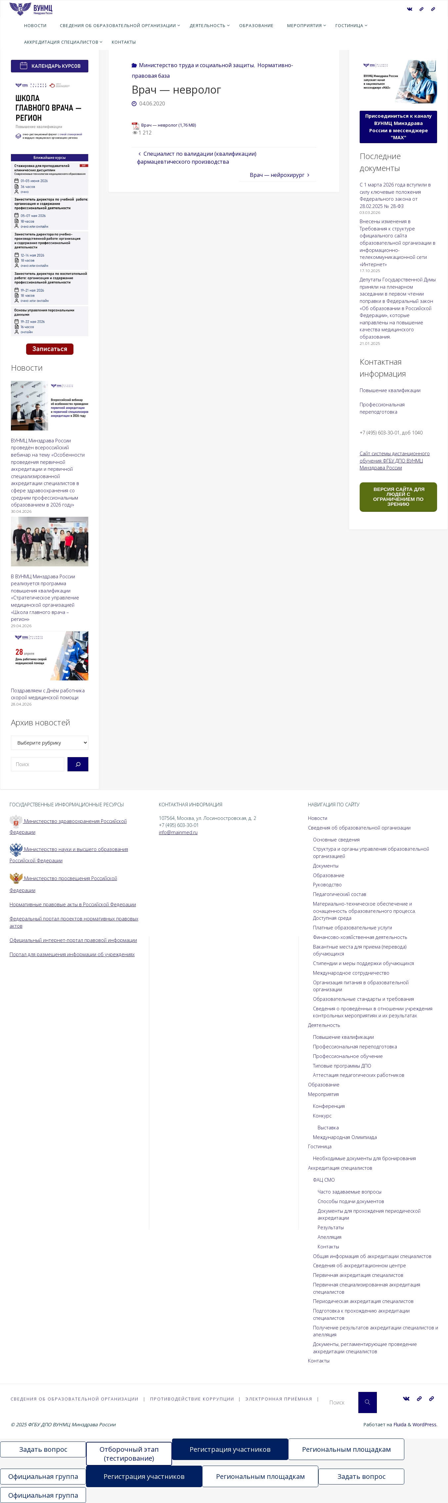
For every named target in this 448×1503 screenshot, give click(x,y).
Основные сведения (336, 839)
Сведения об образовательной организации (359, 828)
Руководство (327, 884)
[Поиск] (77, 764)
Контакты (328, 1246)
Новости (317, 818)
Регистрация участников (230, 1449)
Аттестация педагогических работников (358, 1075)
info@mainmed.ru (178, 832)
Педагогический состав (339, 894)
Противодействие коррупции (192, 1399)
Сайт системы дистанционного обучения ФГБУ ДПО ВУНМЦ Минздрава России (395, 460)
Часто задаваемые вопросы (349, 1192)
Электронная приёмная (279, 1399)
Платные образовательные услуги (352, 927)
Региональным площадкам (346, 1449)
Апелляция (329, 1237)
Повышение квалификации (390, 390)
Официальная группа (43, 1476)
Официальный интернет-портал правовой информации (73, 940)
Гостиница (320, 1146)
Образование (328, 875)
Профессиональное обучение (348, 1056)
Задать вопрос (43, 1449)
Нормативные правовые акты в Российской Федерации (73, 904)
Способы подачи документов (351, 1201)
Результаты (331, 1227)
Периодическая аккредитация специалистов (363, 1301)
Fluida (399, 1424)
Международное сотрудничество (351, 973)
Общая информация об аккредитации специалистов (372, 1256)
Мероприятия (323, 1094)
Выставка (328, 1127)
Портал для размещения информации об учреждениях (72, 954)
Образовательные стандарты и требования (363, 999)
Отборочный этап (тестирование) (129, 1454)
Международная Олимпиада (345, 1137)
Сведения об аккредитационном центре (359, 1265)
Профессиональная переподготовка (355, 1046)
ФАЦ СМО (324, 1180)
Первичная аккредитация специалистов (358, 1275)
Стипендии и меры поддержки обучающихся (363, 963)
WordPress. (425, 1424)
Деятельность (324, 1025)
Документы (325, 866)
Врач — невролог (159, 125)
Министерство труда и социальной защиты (196, 65)
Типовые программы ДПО (342, 1066)
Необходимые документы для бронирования (364, 1158)
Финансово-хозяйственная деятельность (360, 937)
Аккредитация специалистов (340, 1168)
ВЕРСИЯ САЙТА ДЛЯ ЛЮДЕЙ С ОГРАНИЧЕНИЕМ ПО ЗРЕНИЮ (398, 496)
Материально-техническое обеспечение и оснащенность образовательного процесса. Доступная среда (364, 911)
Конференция (329, 1106)
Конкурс (322, 1116)
